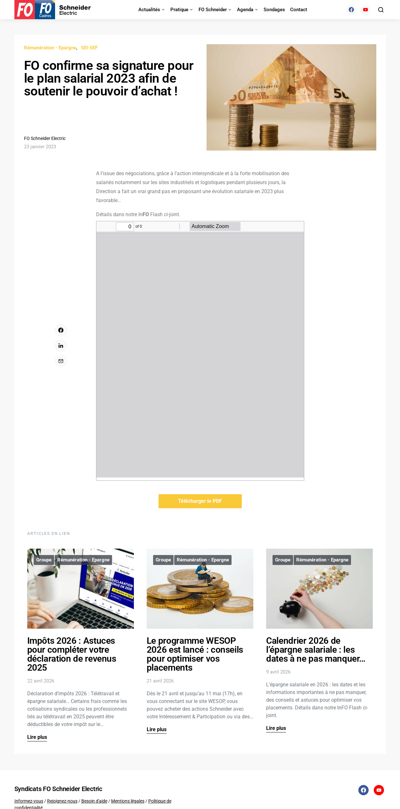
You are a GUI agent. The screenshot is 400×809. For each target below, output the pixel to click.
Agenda (245, 9)
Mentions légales (127, 801)
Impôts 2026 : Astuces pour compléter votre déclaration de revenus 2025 (71, 654)
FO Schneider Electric (45, 138)
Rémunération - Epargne (50, 48)
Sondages (274, 9)
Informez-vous (28, 801)
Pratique (179, 9)
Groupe (44, 560)
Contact (298, 9)
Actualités (149, 9)
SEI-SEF (89, 48)
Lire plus (37, 737)
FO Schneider (213, 9)
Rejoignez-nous (62, 801)
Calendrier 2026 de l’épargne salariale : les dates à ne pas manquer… (315, 649)
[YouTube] (365, 9)
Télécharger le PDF (200, 501)
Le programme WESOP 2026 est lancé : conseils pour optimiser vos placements (195, 654)
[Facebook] (351, 9)
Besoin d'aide (94, 801)
